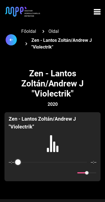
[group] (52, 146)
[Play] (52, 172)
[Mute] (72, 172)
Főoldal (28, 31)
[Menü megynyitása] (97, 11)
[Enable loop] (12, 172)
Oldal (53, 31)
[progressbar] (52, 162)
